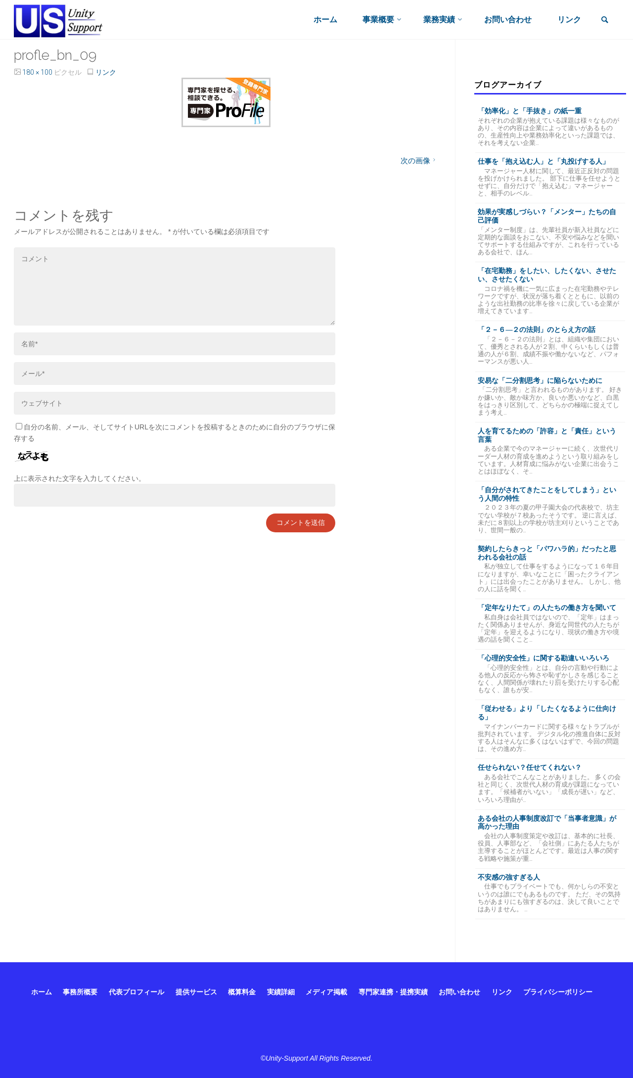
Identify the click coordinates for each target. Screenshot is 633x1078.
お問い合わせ (459, 992)
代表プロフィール (136, 992)
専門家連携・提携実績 (393, 992)
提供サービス (196, 992)
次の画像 (419, 160)
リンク (105, 72)
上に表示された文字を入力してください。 (79, 478)
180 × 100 (38, 72)
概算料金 (242, 992)
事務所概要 (80, 992)
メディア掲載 (326, 992)
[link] (604, 20)
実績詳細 (281, 992)
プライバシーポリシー (557, 992)
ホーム (41, 992)
